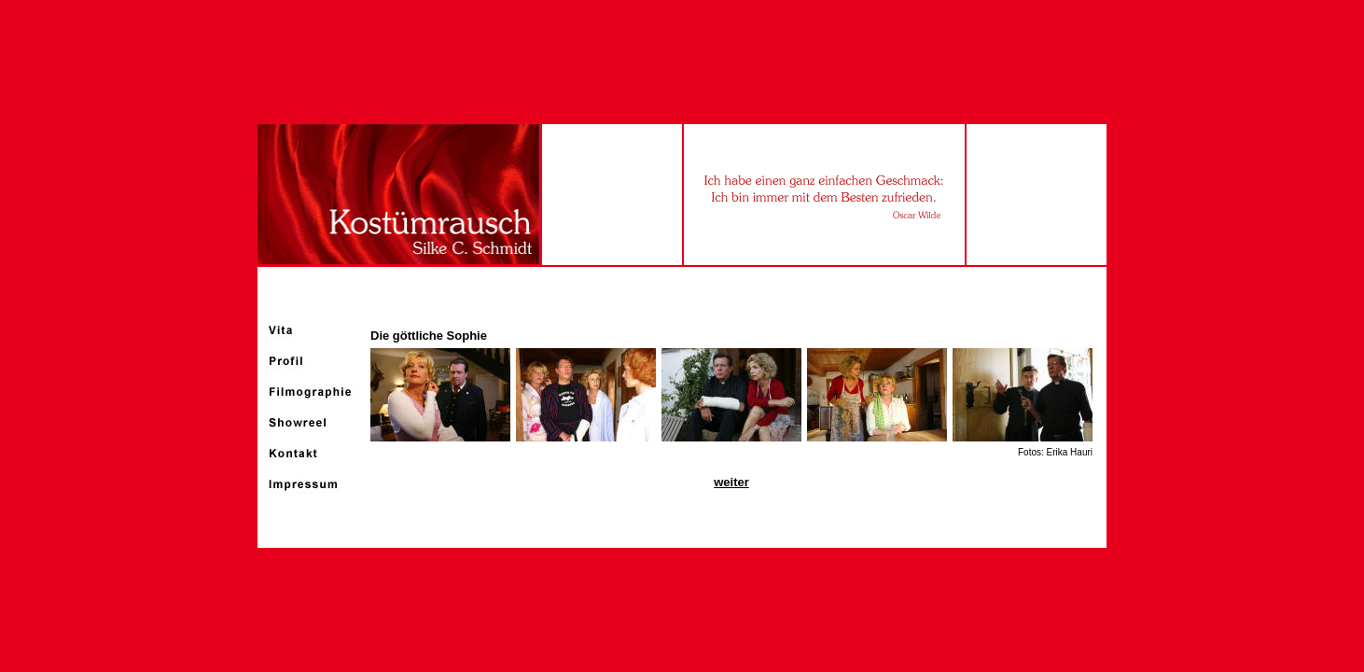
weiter (731, 482)
